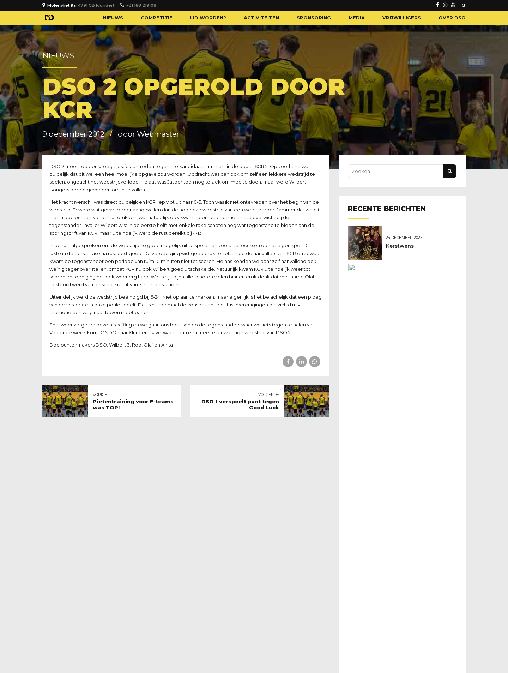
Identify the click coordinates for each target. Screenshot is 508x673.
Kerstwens (402, 245)
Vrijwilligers (401, 17)
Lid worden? (208, 17)
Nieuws (113, 17)
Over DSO (452, 17)
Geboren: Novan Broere (418, 283)
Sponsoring (314, 17)
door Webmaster (148, 134)
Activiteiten (261, 17)
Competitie (157, 17)
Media (357, 17)
